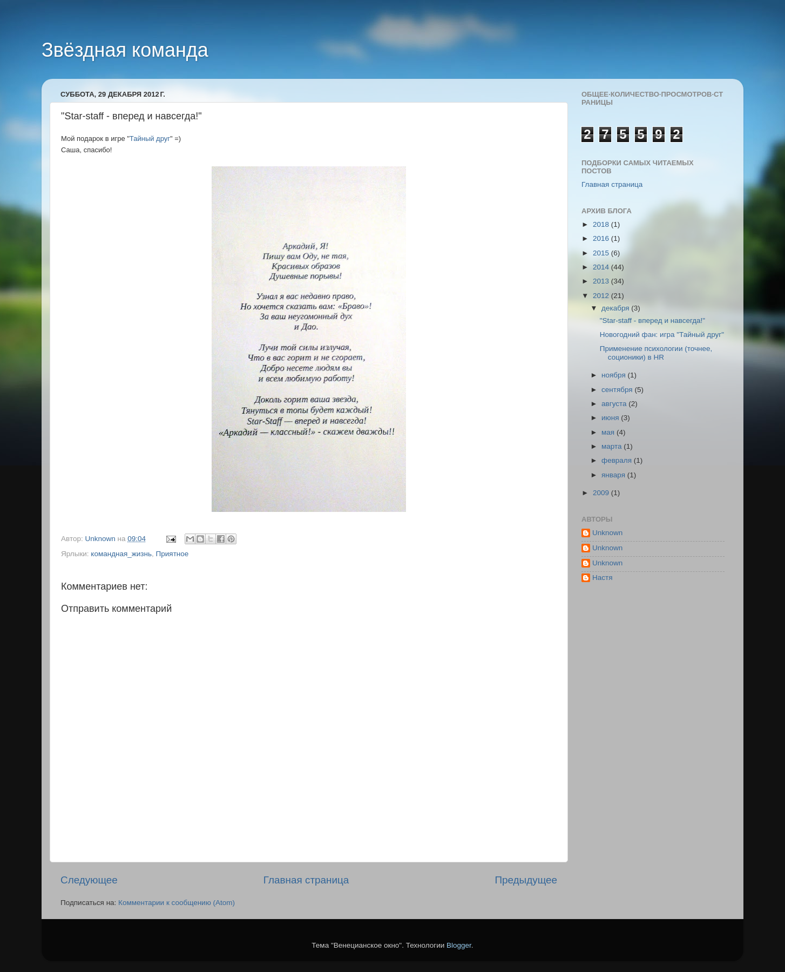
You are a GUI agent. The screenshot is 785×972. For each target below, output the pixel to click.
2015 (602, 253)
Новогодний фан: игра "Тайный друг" (662, 334)
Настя (602, 577)
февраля (617, 460)
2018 (602, 224)
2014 (602, 267)
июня (611, 418)
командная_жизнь (121, 554)
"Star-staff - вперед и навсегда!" (652, 320)
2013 (602, 281)
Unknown (607, 533)
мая (609, 432)
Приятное (172, 554)
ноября (614, 375)
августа (614, 404)
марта (612, 446)
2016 (602, 238)
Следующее (89, 880)
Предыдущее (526, 880)
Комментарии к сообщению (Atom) (176, 903)
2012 (602, 296)
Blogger (458, 945)
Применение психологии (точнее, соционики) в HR (656, 353)
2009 (602, 493)
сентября (617, 390)
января (614, 475)
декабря (616, 308)
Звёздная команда (125, 50)
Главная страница (306, 880)
